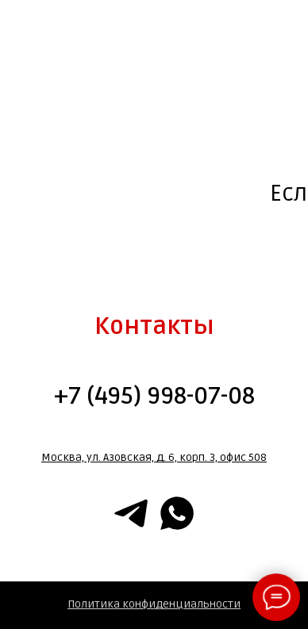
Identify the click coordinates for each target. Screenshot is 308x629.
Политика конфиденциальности (154, 604)
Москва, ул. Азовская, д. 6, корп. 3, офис (143, 457)
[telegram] (131, 513)
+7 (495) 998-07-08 (154, 396)
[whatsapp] (177, 513)
